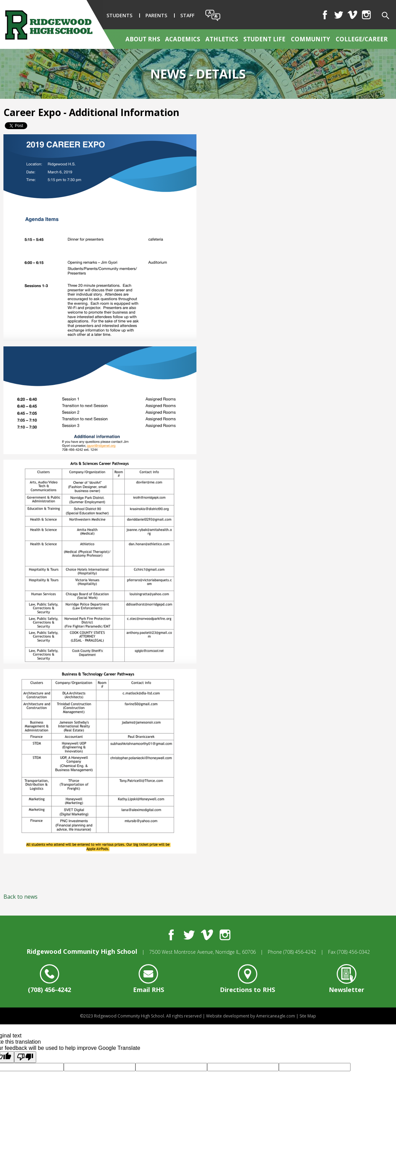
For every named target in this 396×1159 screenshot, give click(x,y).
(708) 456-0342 (353, 952)
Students (119, 15)
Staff (187, 15)
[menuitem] (143, 39)
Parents (156, 15)
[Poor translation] (25, 1057)
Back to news (20, 896)
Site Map (307, 1016)
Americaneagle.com (275, 1016)
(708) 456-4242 (299, 952)
